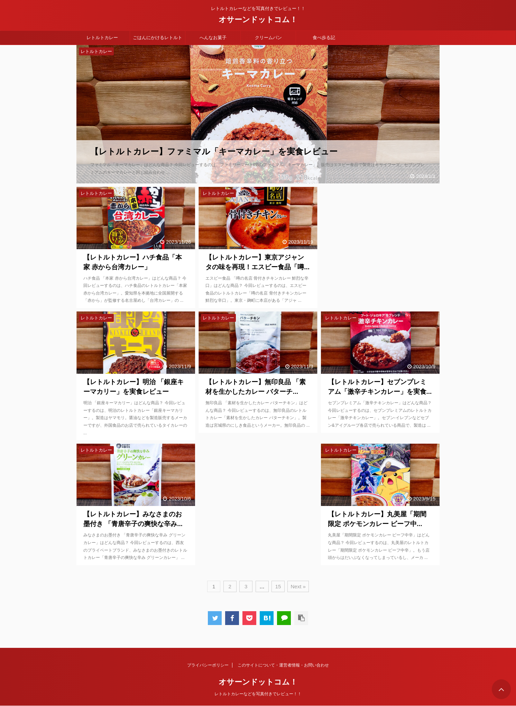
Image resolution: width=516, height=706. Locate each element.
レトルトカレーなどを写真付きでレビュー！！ (258, 693)
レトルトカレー (102, 37)
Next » (298, 586)
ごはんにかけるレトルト (157, 37)
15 (278, 586)
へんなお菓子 (213, 37)
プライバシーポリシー (208, 665)
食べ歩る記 (324, 37)
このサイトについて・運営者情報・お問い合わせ (283, 665)
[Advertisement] (380, 242)
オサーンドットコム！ (258, 19)
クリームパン (268, 37)
